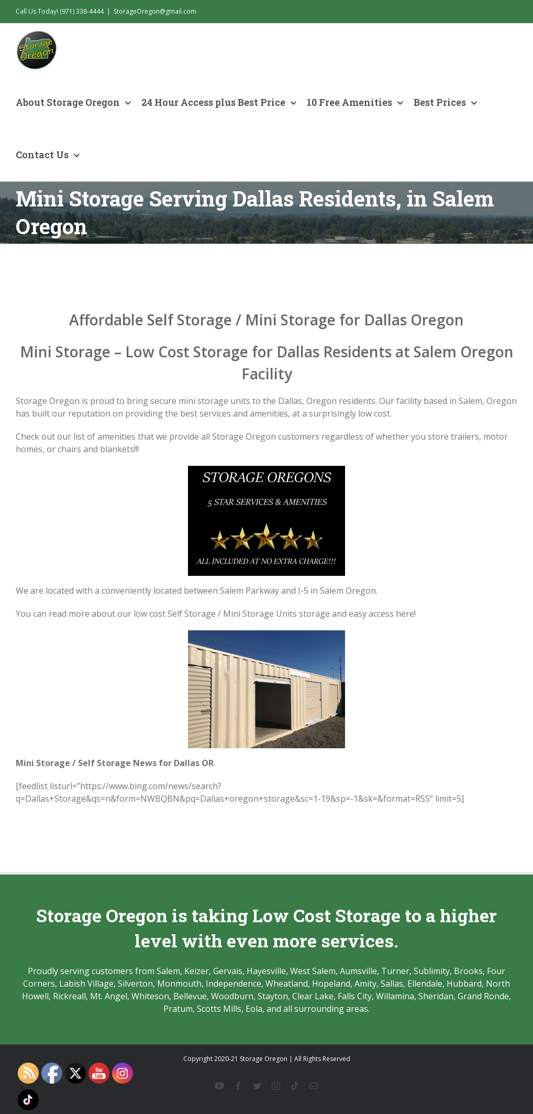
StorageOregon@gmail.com (155, 11)
